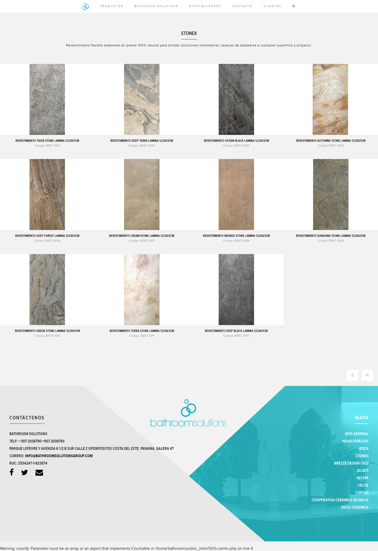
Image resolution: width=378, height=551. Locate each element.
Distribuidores (205, 6)
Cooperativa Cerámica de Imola (340, 500)
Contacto (242, 6)
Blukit (363, 470)
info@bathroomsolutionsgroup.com (59, 456)
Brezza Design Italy (351, 463)
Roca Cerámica (355, 507)
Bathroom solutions (156, 6)
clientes (272, 6)
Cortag (362, 492)
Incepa (363, 478)
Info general (357, 434)
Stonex (362, 456)
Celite (363, 485)
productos (111, 6)
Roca (364, 448)
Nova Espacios (356, 441)
